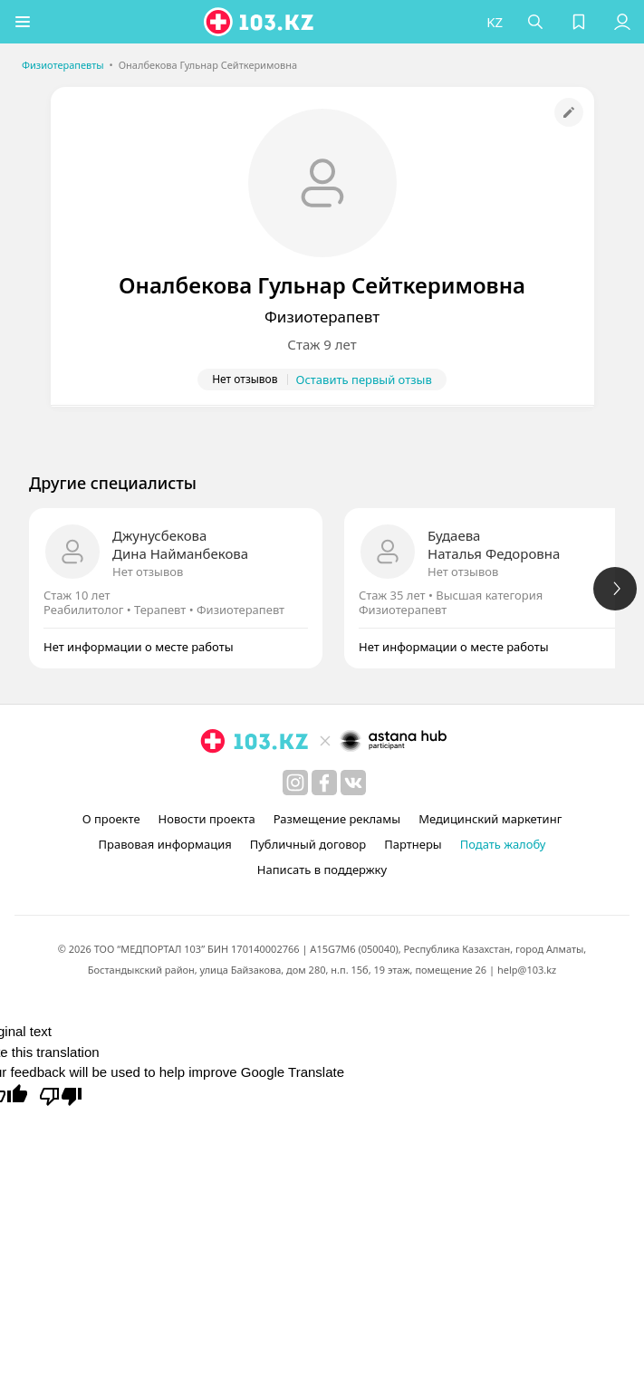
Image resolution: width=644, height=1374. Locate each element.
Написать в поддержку (322, 869)
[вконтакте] (353, 782)
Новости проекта (207, 819)
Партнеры (413, 844)
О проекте (111, 819)
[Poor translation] (61, 1095)
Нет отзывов (147, 571)
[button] (22, 21)
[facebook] (324, 782)
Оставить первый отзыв (364, 379)
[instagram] (295, 782)
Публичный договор (308, 844)
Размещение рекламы (337, 819)
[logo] (260, 21)
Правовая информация (165, 844)
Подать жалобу (503, 844)
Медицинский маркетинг (490, 819)
